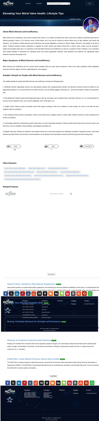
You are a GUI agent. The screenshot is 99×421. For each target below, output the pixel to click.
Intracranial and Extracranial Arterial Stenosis (49, 175)
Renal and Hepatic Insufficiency (47, 172)
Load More (53, 376)
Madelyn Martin (75, 19)
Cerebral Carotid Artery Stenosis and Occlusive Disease (22, 179)
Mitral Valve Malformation (37, 168)
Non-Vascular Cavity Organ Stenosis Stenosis (19, 172)
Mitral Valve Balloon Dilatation (58, 168)
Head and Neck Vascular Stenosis (77, 175)
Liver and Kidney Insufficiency (70, 172)
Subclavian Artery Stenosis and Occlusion (18, 175)
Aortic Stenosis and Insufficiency (15, 168)
